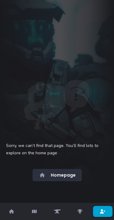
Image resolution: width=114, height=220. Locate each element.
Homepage (57, 175)
